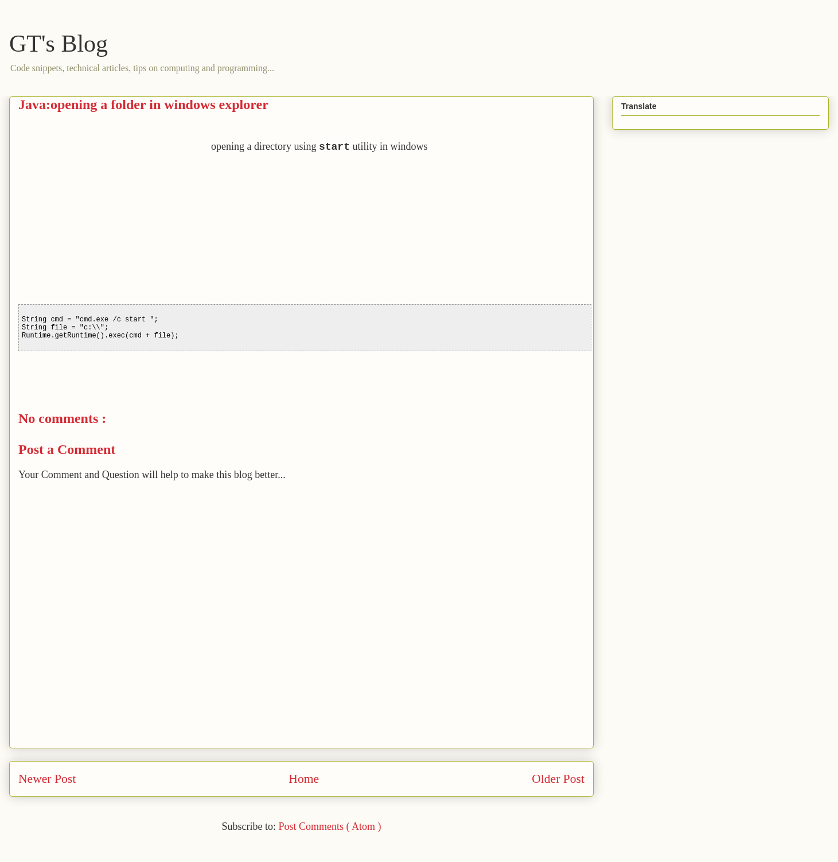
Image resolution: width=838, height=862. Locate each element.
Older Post (558, 779)
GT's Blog (58, 43)
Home (304, 779)
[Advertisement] (114, 219)
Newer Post (47, 779)
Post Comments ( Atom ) (329, 826)
